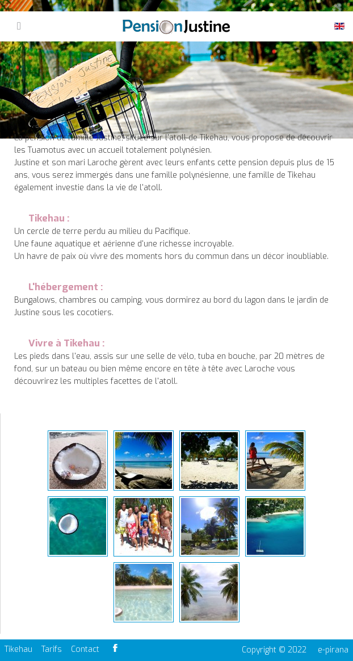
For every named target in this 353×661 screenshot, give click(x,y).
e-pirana (333, 650)
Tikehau (18, 649)
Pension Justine (176, 27)
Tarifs (51, 649)
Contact (85, 649)
